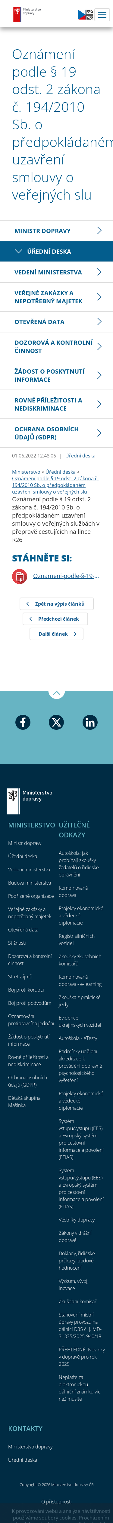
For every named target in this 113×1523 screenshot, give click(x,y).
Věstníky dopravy (77, 1219)
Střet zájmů (20, 976)
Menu (102, 14)
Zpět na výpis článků (60, 604)
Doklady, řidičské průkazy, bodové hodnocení (77, 1260)
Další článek (53, 634)
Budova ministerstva (29, 882)
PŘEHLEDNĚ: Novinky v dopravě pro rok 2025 (82, 1356)
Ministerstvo (26, 472)
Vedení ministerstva (48, 272)
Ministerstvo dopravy (27, 14)
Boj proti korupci (26, 989)
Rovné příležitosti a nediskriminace (48, 404)
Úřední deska (49, 251)
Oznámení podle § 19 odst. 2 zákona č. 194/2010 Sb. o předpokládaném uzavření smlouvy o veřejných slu (55, 485)
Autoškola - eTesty (78, 1038)
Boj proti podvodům (29, 1003)
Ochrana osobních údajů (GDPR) (46, 433)
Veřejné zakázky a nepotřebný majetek (48, 297)
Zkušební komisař (77, 1301)
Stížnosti (17, 943)
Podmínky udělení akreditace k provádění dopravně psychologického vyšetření (80, 1066)
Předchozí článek (58, 619)
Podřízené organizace (31, 896)
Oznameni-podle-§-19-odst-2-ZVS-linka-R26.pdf (67, 576)
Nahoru (56, 695)
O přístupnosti (56, 1501)
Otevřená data (39, 322)
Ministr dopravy (42, 231)
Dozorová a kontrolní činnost (53, 346)
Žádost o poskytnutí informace (49, 375)
